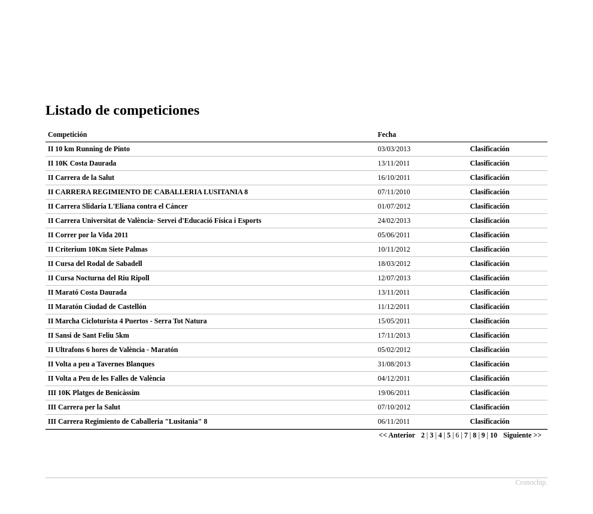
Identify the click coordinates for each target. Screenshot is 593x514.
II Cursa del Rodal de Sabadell (95, 263)
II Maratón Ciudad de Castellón (97, 306)
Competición (67, 134)
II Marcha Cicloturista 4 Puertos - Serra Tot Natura (127, 321)
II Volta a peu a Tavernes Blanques (101, 364)
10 (493, 435)
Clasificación (490, 149)
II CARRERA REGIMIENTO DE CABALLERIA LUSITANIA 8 (148, 192)
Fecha (387, 134)
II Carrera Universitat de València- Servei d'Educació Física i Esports (154, 220)
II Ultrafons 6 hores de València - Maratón (113, 349)
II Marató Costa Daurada (87, 292)
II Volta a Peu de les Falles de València (106, 378)
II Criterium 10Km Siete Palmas (98, 249)
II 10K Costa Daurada (82, 163)
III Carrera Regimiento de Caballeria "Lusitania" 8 (127, 421)
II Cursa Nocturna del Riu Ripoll (99, 278)
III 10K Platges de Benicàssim (93, 392)
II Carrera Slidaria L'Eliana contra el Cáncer (118, 206)
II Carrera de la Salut (81, 177)
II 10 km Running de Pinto (89, 149)
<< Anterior (397, 435)
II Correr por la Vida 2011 (88, 235)
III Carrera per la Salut (84, 407)
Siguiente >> (522, 435)
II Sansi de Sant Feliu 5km (88, 335)
